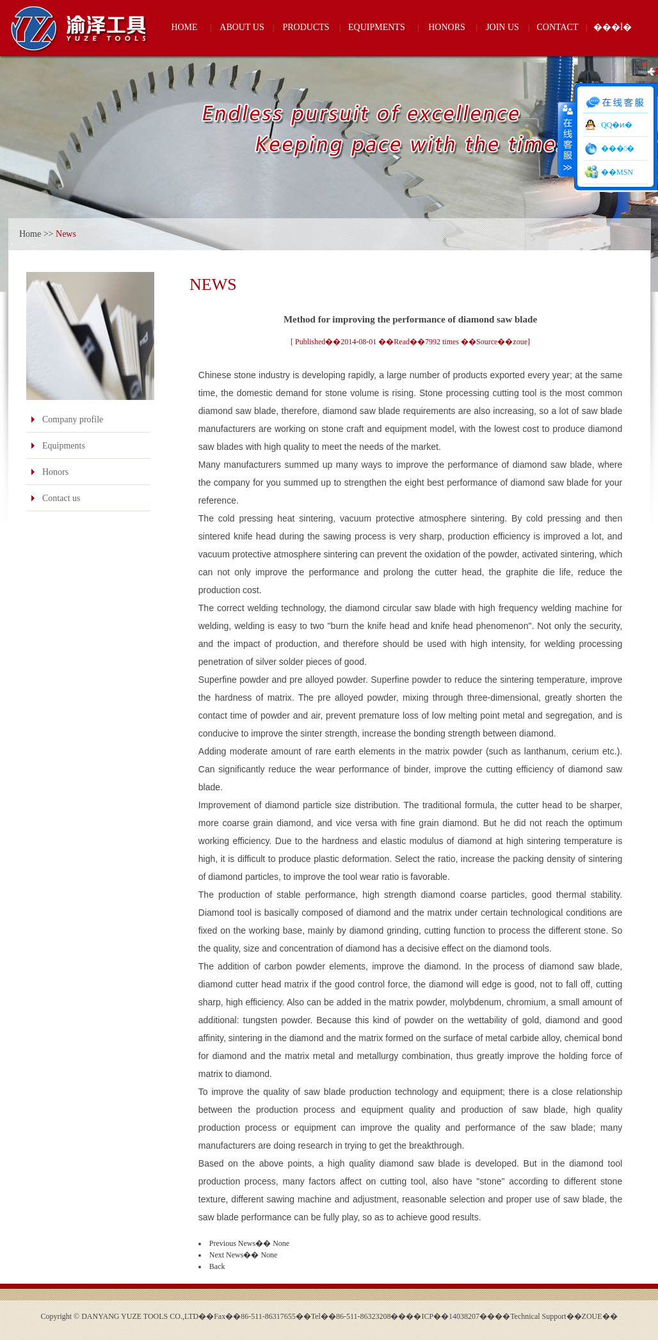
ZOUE (592, 1316)
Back (217, 1266)
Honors (55, 472)
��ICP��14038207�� (450, 1316)
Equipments (63, 446)
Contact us (61, 498)
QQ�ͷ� (616, 124)
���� (566, 139)
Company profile (72, 419)
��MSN (617, 172)
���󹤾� (617, 148)
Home (30, 234)
